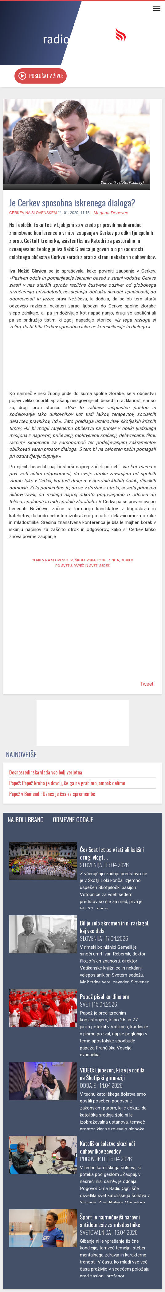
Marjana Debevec (110, 223)
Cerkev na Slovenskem (33, 223)
